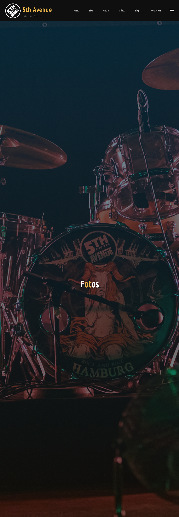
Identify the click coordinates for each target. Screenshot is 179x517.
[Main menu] (170, 10)
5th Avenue (38, 9)
